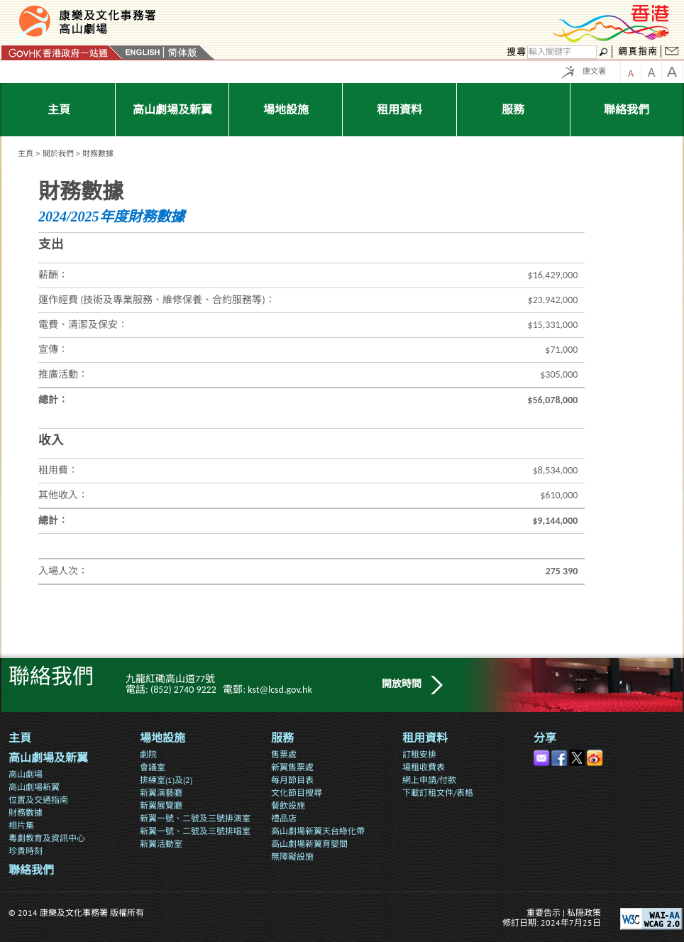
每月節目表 (292, 779)
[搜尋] (562, 52)
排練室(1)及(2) (166, 779)
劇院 (148, 754)
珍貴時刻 (26, 850)
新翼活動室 (161, 843)
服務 (282, 738)
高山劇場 (26, 774)
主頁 (25, 153)
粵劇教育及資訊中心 (47, 838)
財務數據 (26, 812)
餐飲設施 (288, 805)
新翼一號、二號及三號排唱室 (195, 831)
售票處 (284, 754)
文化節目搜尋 (296, 792)
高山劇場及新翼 (48, 758)
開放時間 (401, 684)
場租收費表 (423, 767)
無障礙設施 (292, 856)
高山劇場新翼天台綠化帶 (318, 831)
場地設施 (162, 738)
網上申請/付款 (429, 779)
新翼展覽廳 (161, 805)
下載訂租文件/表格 (437, 792)
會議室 (152, 767)
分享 (545, 738)
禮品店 (284, 818)
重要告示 (543, 912)
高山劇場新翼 (34, 787)
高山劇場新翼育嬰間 (309, 843)
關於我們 (58, 153)
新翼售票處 (292, 767)
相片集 (21, 825)
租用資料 (425, 738)
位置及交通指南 (38, 799)
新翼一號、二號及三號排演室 (195, 818)
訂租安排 (419, 754)
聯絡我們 (31, 870)
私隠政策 (584, 912)
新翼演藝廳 (161, 792)
